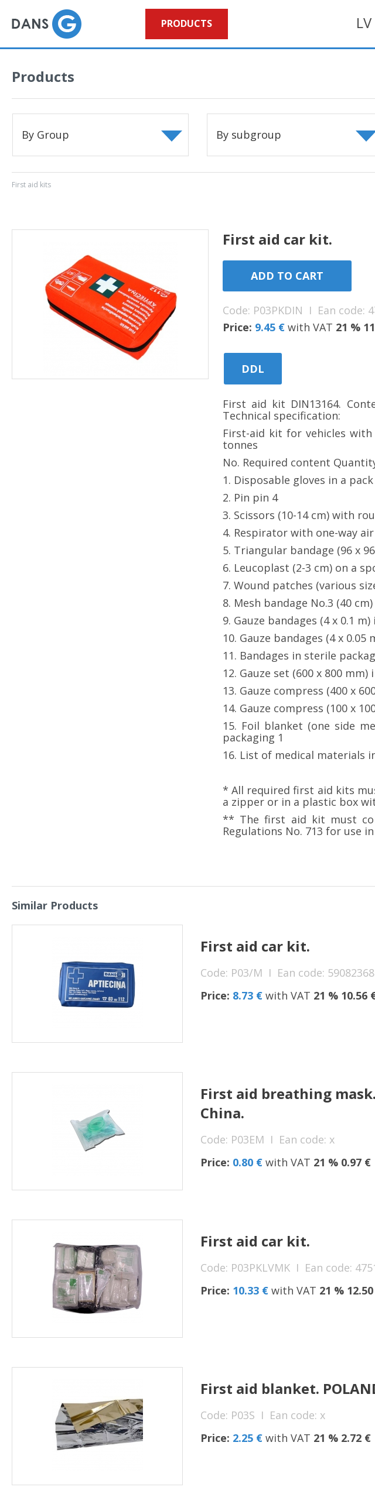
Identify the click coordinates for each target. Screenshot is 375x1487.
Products (186, 23)
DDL (252, 369)
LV (363, 22)
